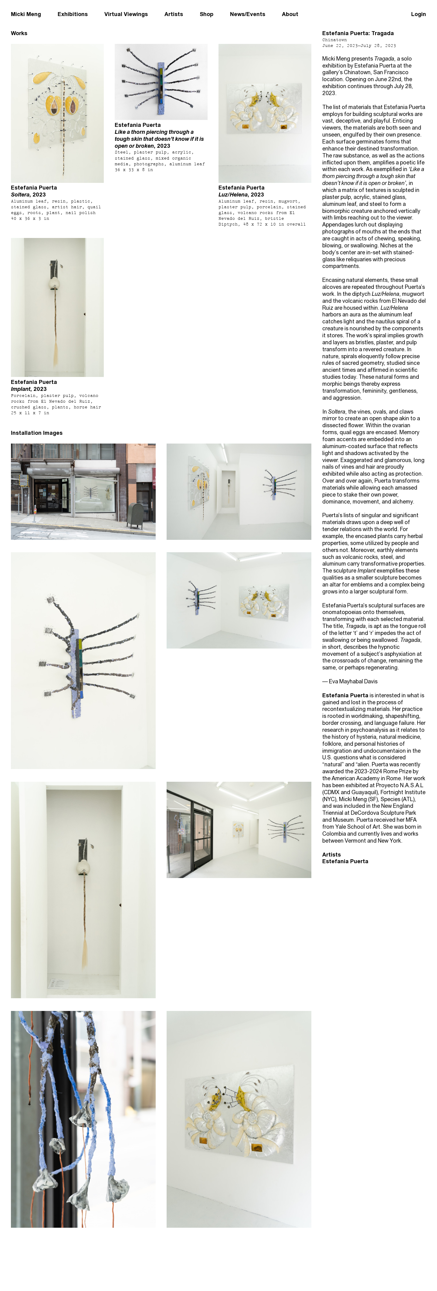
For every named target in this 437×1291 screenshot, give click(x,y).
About (290, 14)
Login (418, 14)
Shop (206, 14)
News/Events (247, 14)
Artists (173, 14)
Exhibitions (73, 14)
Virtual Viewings (126, 14)
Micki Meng (26, 14)
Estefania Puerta (345, 861)
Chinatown (334, 39)
